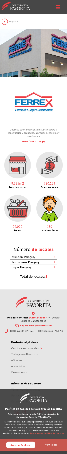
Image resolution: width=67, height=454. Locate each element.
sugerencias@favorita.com (36, 325)
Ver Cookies (51, 444)
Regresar (14, 21)
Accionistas (18, 366)
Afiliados (16, 360)
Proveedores (19, 372)
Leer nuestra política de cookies (47, 433)
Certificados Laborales (25, 348)
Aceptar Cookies (20, 445)
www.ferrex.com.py (33, 141)
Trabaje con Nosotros (24, 354)
